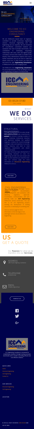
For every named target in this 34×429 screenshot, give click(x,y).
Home (4, 368)
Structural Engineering (8, 371)
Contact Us (5, 376)
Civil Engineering (6, 373)
